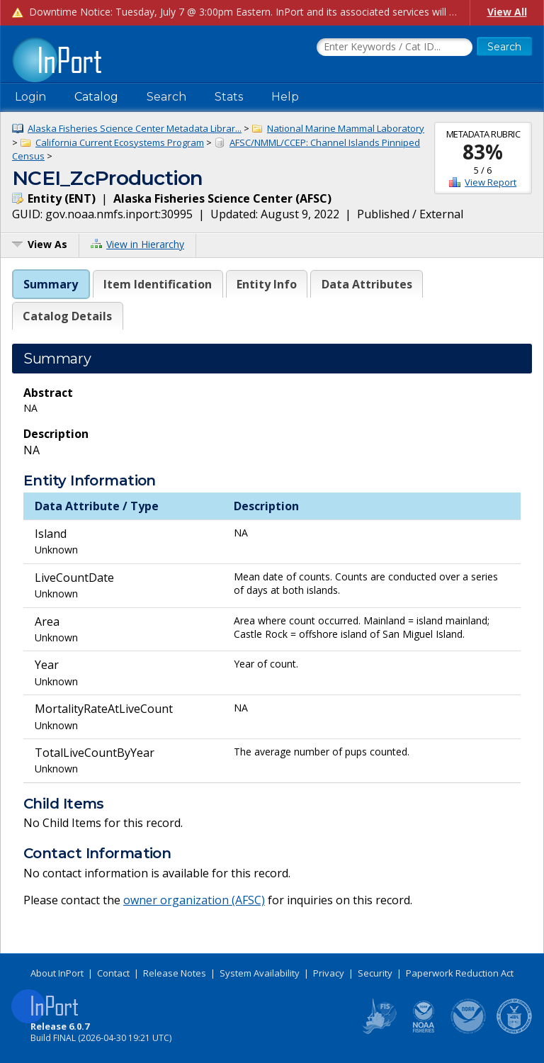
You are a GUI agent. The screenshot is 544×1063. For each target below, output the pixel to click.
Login (30, 96)
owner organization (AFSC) (194, 900)
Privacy (328, 973)
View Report (490, 182)
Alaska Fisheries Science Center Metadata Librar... (135, 128)
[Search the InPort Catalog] (394, 47)
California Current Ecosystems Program (119, 142)
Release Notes (174, 973)
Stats (229, 96)
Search (166, 96)
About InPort (57, 973)
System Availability (260, 973)
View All (507, 11)
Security (375, 973)
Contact (113, 973)
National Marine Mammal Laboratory (345, 128)
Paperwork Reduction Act (460, 973)
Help (285, 96)
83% (483, 151)
